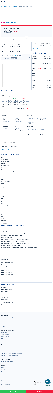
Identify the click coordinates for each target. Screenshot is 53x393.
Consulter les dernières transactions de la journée (41, 49)
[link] (10, 317)
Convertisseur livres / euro (7, 278)
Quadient (3, 190)
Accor (2, 214)
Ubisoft (2, 208)
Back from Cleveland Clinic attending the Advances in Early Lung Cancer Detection (19, 247)
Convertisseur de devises (6, 270)
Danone (3, 169)
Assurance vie (4, 295)
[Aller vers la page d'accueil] (4, 2)
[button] (1, 2)
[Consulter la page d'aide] (46, 2)
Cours (3, 22)
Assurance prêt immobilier (7, 302)
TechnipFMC (4, 194)
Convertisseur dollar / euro (7, 272)
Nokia (2, 179)
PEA (2, 306)
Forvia (2, 187)
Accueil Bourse (4, 255)
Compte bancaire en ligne (6, 289)
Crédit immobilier (5, 297)
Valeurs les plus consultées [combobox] (9, 142)
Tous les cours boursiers (6, 257)
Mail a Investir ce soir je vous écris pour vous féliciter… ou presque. (15, 228)
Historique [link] (14, 22)
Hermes (3, 201)
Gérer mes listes (5, 149)
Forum (8, 22)
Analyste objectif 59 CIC (6, 231)
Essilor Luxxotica (5, 161)
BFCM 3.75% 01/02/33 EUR (11, 28)
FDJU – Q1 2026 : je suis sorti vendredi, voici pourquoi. (13, 241)
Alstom (2, 185)
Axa (2, 157)
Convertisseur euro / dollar (7, 274)
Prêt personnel (4, 299)
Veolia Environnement (6, 181)
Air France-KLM (4, 159)
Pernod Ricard (4, 205)
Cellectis (3, 167)
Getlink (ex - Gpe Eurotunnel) (7, 171)
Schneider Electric (5, 165)
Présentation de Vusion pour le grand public (10, 245)
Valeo (2, 196)
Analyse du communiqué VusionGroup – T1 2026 (11, 235)
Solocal (3, 192)
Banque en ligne (4, 287)
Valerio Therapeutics (5, 203)
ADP (2, 198)
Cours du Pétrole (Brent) (6, 266)
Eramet (2, 183)
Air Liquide (3, 212)
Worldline (3, 218)
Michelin (3, 163)
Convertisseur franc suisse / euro (8, 280)
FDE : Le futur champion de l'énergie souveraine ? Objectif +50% (15, 233)
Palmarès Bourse (5, 264)
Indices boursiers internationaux (8, 262)
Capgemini (3, 216)
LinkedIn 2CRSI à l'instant (6, 237)
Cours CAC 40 (4, 259)
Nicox (2, 176)
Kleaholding (3, 220)
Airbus (2, 210)
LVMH (2, 174)
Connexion (50, 2)
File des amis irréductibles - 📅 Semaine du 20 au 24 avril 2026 (15, 239)
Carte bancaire (4, 291)
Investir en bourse (5, 304)
